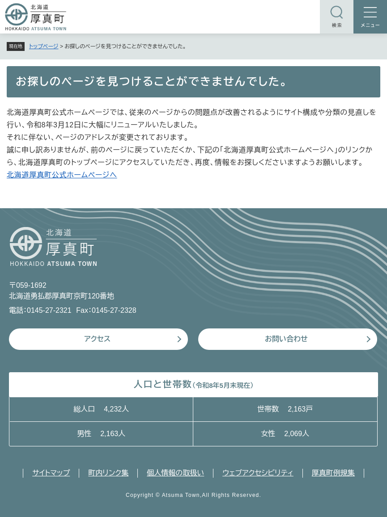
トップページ (44, 46)
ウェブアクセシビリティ (257, 473)
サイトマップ (51, 473)
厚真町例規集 (333, 473)
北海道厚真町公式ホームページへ (62, 175)
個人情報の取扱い (175, 473)
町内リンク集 (108, 473)
